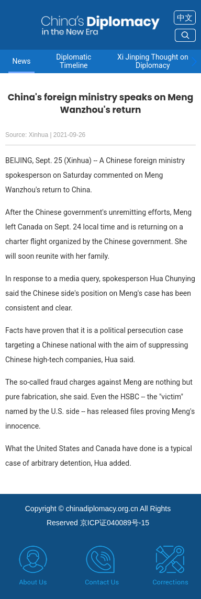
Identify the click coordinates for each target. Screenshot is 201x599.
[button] (194, 61)
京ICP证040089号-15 (114, 523)
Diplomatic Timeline (73, 61)
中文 (185, 17)
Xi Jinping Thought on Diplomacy (152, 61)
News (21, 61)
